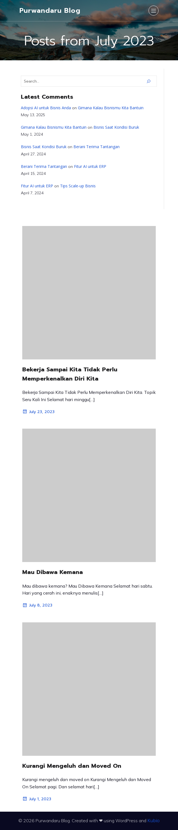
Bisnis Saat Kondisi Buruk (116, 127)
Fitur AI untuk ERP (90, 166)
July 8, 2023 (37, 605)
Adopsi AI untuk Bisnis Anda (46, 107)
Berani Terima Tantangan (96, 146)
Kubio (153, 820)
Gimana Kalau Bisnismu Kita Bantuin (111, 107)
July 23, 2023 (38, 412)
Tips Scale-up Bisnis (78, 185)
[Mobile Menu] (154, 11)
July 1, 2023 (36, 799)
